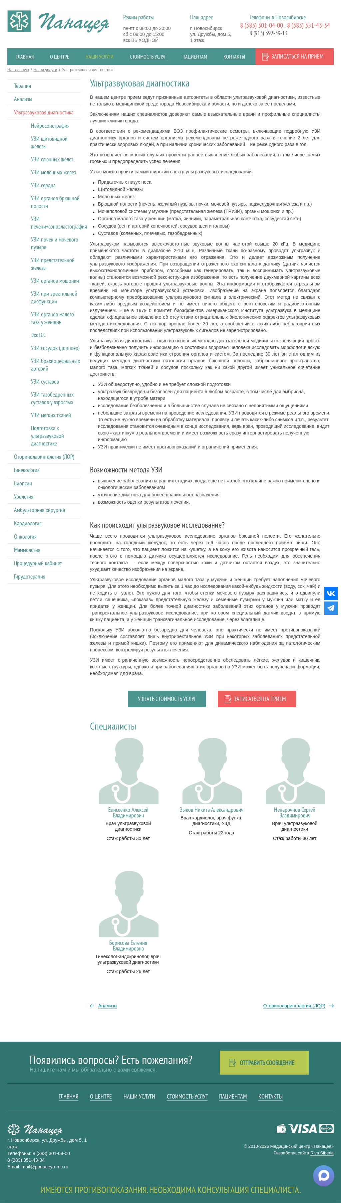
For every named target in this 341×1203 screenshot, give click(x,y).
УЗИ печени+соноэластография (56, 222)
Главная (25, 56)
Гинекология (27, 470)
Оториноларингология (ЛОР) (44, 456)
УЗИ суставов (45, 381)
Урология (23, 496)
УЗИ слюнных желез (52, 159)
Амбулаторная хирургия (39, 510)
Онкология (25, 536)
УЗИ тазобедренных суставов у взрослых (52, 398)
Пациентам (194, 56)
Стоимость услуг (148, 56)
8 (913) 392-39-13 (268, 33)
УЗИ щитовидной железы (49, 142)
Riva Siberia (322, 1152)
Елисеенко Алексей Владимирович (128, 812)
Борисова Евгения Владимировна (128, 945)
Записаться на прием (297, 56)
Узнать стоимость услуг (167, 699)
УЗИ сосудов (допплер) (55, 348)
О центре (59, 56)
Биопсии (23, 483)
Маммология (27, 550)
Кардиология (28, 523)
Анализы (23, 99)
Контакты (234, 56)
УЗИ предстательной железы (53, 263)
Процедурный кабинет (38, 563)
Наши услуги (100, 56)
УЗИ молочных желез (53, 172)
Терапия (22, 85)
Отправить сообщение (267, 1063)
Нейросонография (50, 125)
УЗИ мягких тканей (51, 415)
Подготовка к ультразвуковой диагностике (47, 435)
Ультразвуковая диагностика (44, 112)
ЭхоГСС (38, 335)
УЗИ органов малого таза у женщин (52, 318)
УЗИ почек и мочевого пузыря (54, 243)
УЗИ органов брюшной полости (55, 202)
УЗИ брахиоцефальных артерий (55, 364)
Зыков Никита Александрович (211, 809)
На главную (18, 70)
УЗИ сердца (43, 185)
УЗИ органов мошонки (55, 280)
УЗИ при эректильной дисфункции (54, 297)
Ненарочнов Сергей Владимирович (294, 812)
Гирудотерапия (29, 576)
